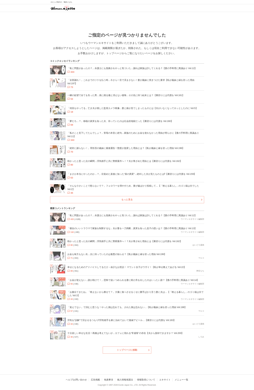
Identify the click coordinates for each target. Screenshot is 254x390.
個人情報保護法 (125, 379)
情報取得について (146, 379)
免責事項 (108, 379)
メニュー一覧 (181, 379)
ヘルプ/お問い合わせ (76, 379)
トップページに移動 (127, 350)
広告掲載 (95, 379)
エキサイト (165, 379)
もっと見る (127, 199)
